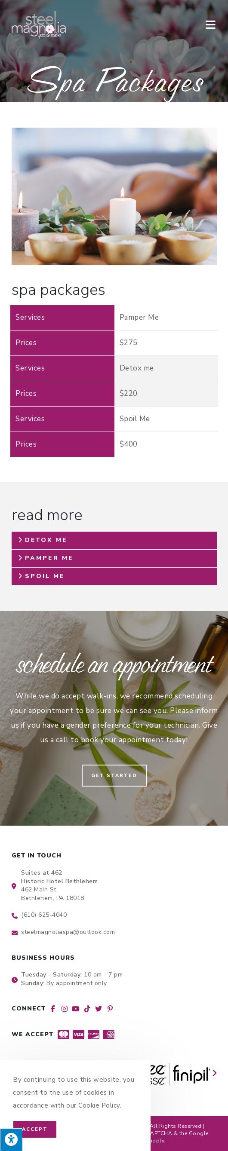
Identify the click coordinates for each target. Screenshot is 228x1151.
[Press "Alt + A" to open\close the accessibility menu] (11, 1139)
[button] (114, 776)
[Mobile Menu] (211, 24)
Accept (35, 1129)
